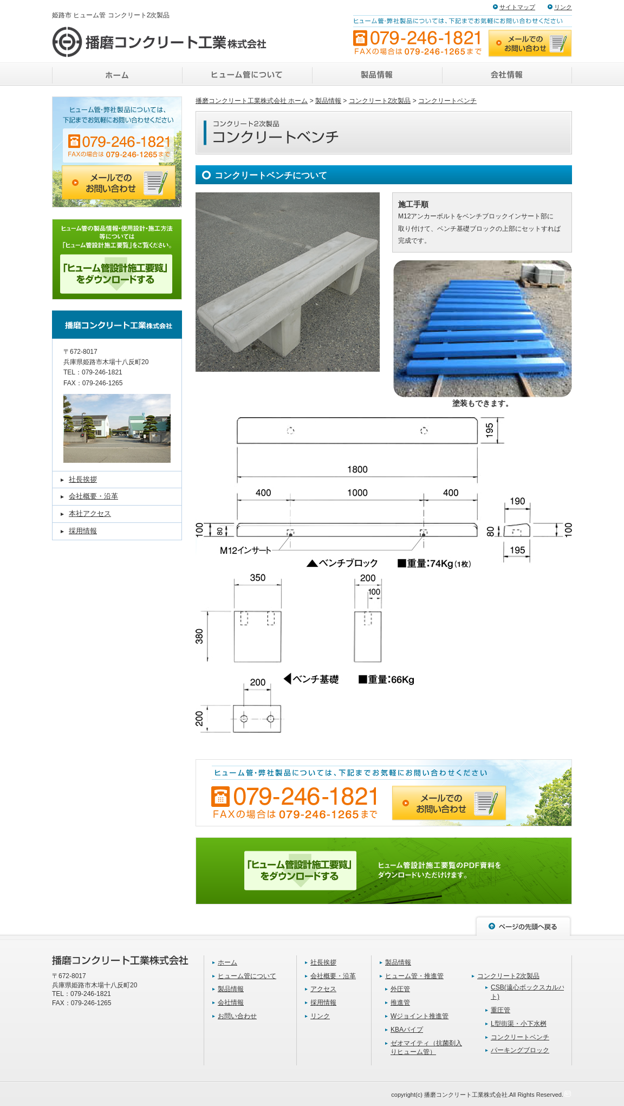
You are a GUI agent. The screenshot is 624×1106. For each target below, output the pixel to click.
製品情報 (328, 101)
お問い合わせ (237, 1016)
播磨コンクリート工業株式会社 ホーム (252, 101)
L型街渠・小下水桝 (519, 1023)
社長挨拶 (83, 479)
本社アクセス (90, 513)
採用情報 (83, 531)
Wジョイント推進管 (419, 1016)
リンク (563, 7)
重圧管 (500, 1010)
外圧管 (400, 989)
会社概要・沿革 (93, 496)
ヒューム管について (247, 976)
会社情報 (231, 1002)
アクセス (323, 989)
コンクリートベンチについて (270, 175)
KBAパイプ (407, 1029)
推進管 (400, 1002)
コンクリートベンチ (447, 101)
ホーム (227, 962)
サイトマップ (517, 7)
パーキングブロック (520, 1050)
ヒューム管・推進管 (414, 976)
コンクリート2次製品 (380, 101)
